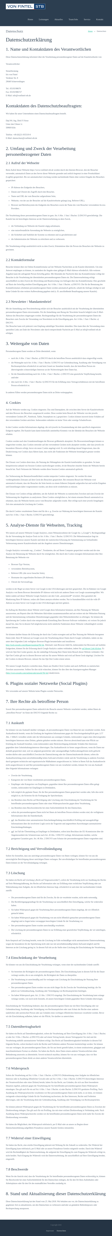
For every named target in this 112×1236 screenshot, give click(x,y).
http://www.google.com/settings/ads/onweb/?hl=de (27, 673)
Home (90, 31)
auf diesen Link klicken (91, 648)
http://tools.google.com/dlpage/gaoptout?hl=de (25, 645)
